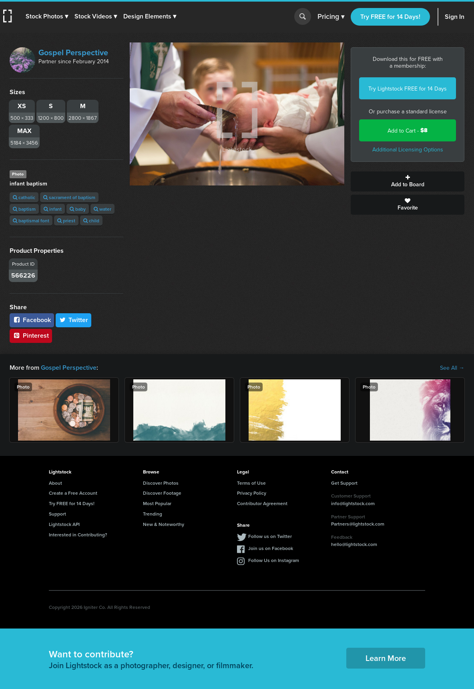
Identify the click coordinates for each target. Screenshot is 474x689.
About (55, 482)
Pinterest (31, 335)
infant (53, 208)
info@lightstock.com (353, 503)
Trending (152, 513)
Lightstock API (64, 524)
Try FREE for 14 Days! (390, 16)
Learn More (386, 658)
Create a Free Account (73, 493)
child (91, 220)
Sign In (454, 16)
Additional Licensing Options (407, 149)
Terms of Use (251, 482)
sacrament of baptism (69, 197)
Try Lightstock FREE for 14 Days (407, 89)
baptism (24, 208)
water (102, 208)
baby (78, 208)
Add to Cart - (408, 130)
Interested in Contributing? (78, 534)
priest (66, 220)
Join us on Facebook (270, 548)
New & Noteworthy (163, 524)
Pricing (330, 17)
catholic (24, 197)
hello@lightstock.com (354, 544)
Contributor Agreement (262, 503)
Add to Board (407, 181)
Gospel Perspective (73, 52)
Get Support (344, 482)
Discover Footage (162, 493)
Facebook (32, 319)
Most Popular (157, 503)
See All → (452, 368)
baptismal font (31, 220)
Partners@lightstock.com (357, 523)
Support (57, 513)
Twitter (73, 319)
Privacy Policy (251, 493)
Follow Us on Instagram (273, 560)
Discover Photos (161, 482)
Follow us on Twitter (270, 536)
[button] (47, 16)
